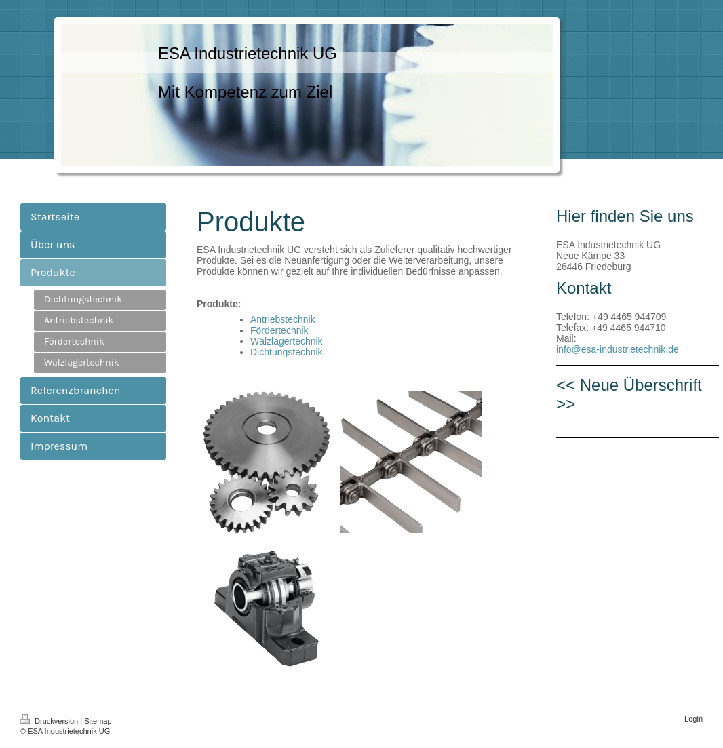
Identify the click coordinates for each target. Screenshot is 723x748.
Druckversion (50, 721)
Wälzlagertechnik (286, 341)
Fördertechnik (279, 330)
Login (693, 719)
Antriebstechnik (282, 319)
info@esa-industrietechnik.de (617, 349)
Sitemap (97, 721)
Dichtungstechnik (286, 352)
